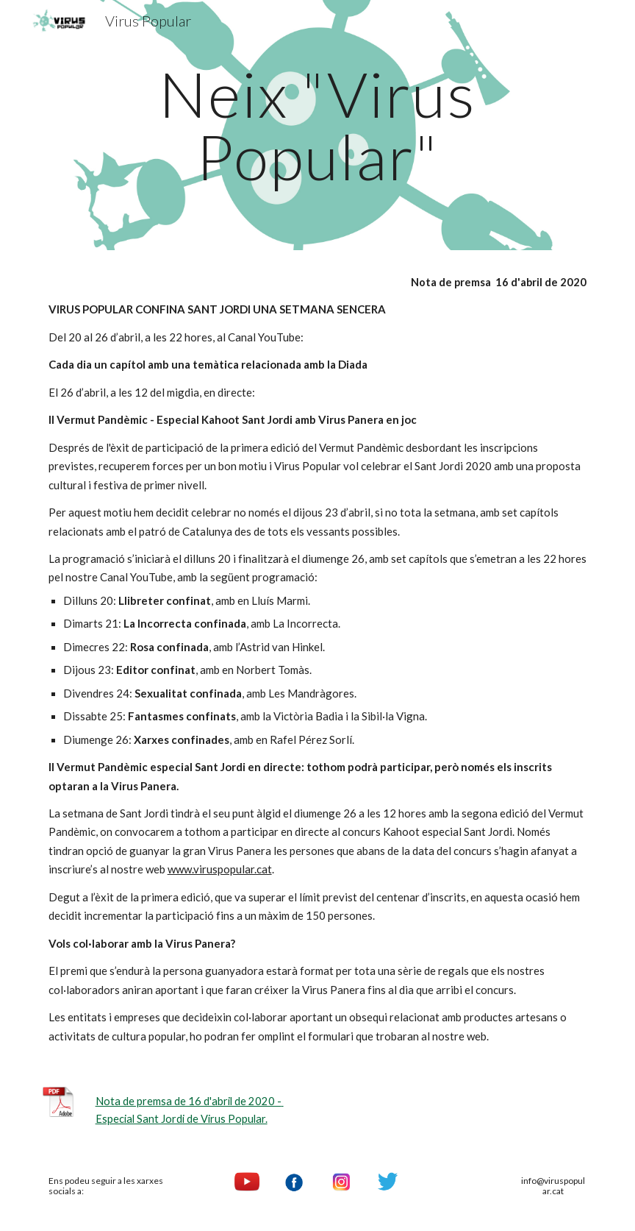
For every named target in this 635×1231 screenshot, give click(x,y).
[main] (318, 125)
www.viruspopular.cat (220, 869)
